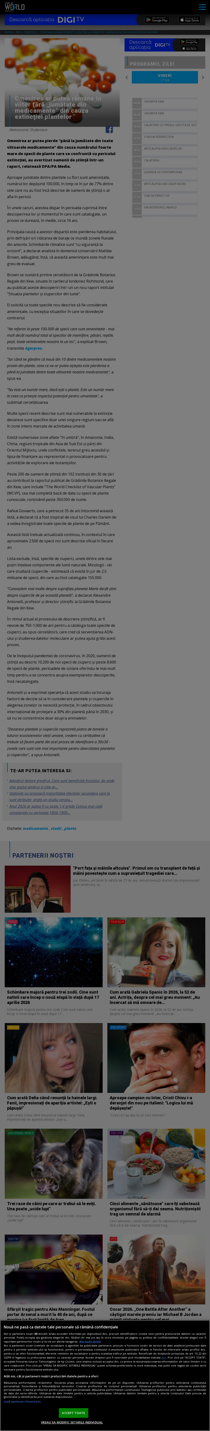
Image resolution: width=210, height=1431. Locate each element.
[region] (105, 1375)
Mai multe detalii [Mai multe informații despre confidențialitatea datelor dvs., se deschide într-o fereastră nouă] (90, 1341)
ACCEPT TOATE (73, 1413)
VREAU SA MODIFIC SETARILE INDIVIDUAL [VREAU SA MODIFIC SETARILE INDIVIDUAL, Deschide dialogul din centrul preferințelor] (72, 1422)
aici (164, 1357)
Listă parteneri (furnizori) (22, 1401)
